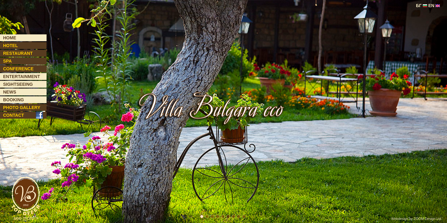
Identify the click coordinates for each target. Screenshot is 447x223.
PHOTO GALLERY (21, 107)
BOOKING (13, 99)
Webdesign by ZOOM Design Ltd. (416, 219)
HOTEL (10, 45)
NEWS (9, 92)
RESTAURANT (18, 53)
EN (434, 5)
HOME (9, 37)
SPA (7, 61)
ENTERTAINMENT (21, 76)
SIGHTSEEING (18, 84)
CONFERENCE (18, 68)
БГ (421, 5)
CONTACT (13, 115)
